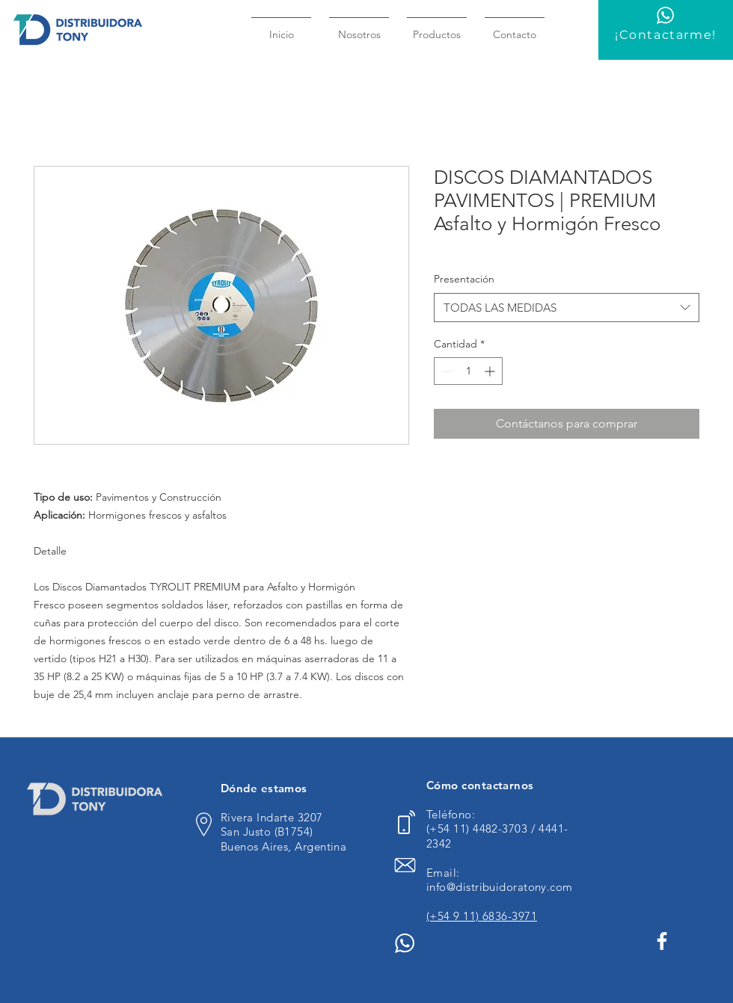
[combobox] (566, 307)
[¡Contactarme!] (665, 30)
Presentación (464, 279)
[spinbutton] (468, 371)
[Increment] (491, 371)
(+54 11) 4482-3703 (478, 828)
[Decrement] (445, 371)
